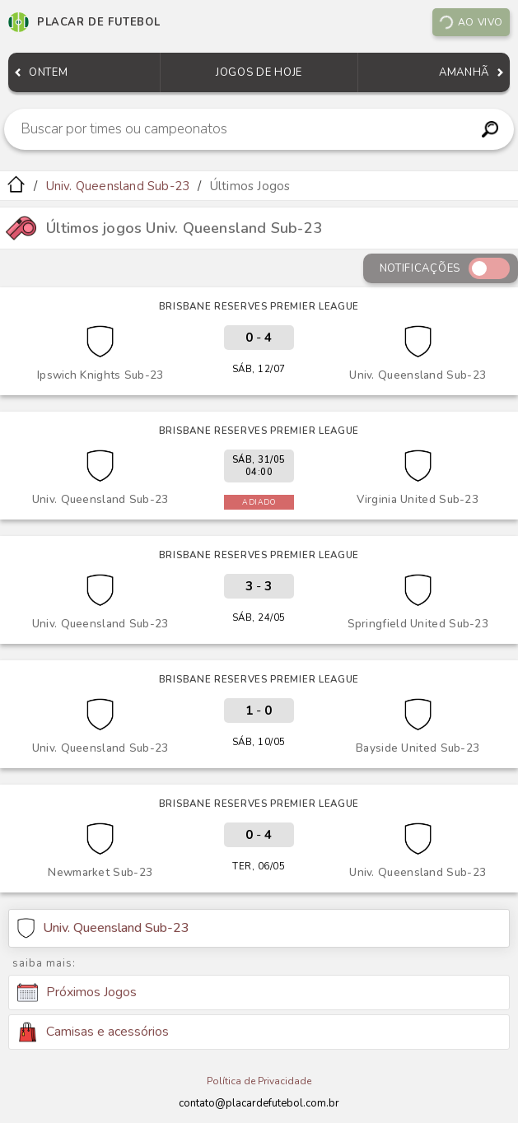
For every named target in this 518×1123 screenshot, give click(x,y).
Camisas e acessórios (93, 1032)
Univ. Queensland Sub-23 (118, 186)
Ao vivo (470, 22)
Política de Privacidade (259, 1081)
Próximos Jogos (77, 993)
